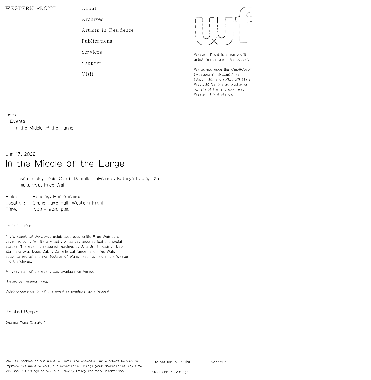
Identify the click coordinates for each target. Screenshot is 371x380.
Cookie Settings (175, 372)
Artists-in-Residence (108, 30)
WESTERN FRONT (30, 8)
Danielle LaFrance (93, 178)
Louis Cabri (57, 178)
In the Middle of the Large (44, 127)
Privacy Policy (73, 371)
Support (92, 62)
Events (17, 121)
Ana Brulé (31, 178)
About (89, 8)
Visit (88, 74)
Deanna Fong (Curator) (25, 322)
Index (11, 114)
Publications (97, 41)
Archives (93, 19)
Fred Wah (55, 185)
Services (92, 51)
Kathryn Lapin (132, 178)
